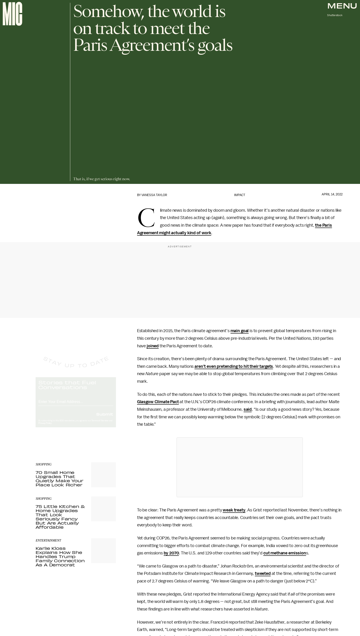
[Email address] (75, 405)
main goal (240, 330)
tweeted (263, 573)
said (248, 409)
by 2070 (171, 553)
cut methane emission (284, 553)
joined (153, 346)
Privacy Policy (45, 427)
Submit (104, 418)
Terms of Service (99, 425)
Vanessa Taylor (154, 195)
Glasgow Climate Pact (158, 401)
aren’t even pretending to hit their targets (233, 366)
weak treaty (234, 510)
